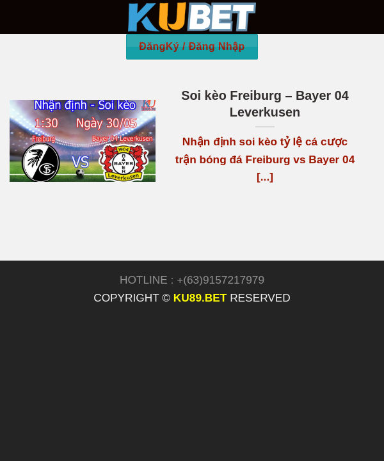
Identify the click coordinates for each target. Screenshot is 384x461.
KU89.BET (200, 297)
